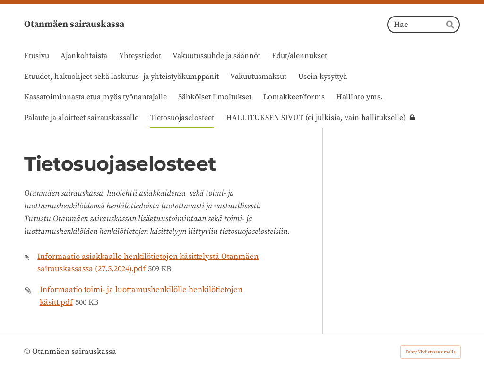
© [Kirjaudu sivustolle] (28, 352)
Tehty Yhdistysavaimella (431, 352)
